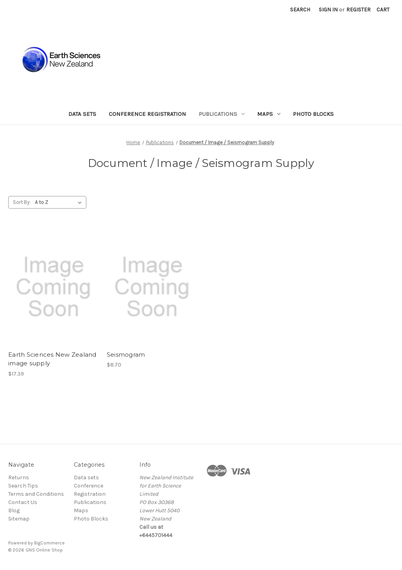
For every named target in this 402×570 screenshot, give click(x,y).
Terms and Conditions (36, 494)
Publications (222, 113)
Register (358, 9)
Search (300, 9)
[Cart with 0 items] (383, 9)
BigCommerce (49, 543)
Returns (18, 477)
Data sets (82, 113)
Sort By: (22, 202)
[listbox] (60, 202)
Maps (268, 113)
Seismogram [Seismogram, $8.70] (126, 354)
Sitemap (18, 518)
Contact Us (22, 502)
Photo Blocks (313, 113)
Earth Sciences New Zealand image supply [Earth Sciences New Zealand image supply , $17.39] (52, 359)
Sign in (328, 9)
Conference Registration (147, 113)
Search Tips (23, 485)
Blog (14, 510)
